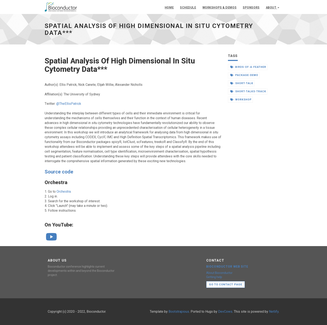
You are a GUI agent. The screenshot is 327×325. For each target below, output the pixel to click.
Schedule (188, 7)
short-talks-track (248, 91)
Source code (59, 172)
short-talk (241, 83)
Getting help (214, 277)
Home (169, 7)
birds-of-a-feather (248, 67)
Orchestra (64, 191)
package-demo (244, 75)
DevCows (225, 312)
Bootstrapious (179, 312)
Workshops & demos (219, 7)
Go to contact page (225, 284)
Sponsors (251, 7)
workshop (241, 99)
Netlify (274, 312)
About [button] (272, 7)
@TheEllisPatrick (68, 104)
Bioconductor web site (227, 266)
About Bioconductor (219, 272)
